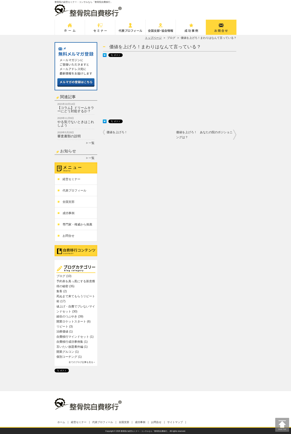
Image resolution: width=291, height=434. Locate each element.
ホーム (70, 29)
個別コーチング (66, 356)
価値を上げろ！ (117, 132)
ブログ (171, 37)
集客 (59, 291)
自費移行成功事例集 (69, 341)
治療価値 (62, 331)
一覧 (91, 143)
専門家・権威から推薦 (77, 224)
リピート (62, 326)
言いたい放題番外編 (69, 346)
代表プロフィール (130, 29)
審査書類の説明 (69, 136)
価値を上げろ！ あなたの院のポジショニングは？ (204, 135)
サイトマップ (175, 422)
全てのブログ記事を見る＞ (82, 362)
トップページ (153, 37)
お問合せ (221, 29)
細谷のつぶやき (66, 316)
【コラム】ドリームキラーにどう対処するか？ (75, 109)
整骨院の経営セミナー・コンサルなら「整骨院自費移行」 (145, 431)
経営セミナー (100, 29)
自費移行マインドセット (72, 336)
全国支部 (161, 29)
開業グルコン (65, 351)
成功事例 (191, 29)
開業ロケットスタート (71, 321)
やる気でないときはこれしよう (75, 123)
